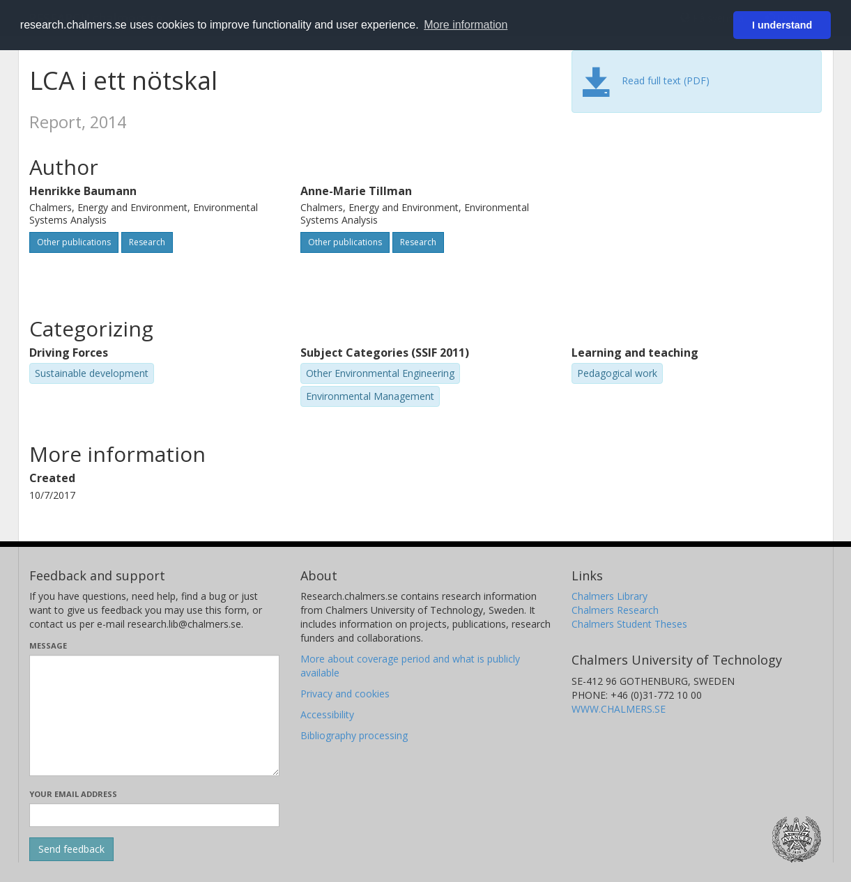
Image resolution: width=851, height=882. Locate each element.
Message (48, 645)
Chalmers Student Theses (629, 623)
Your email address (73, 794)
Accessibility (327, 714)
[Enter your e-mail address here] (154, 815)
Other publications (74, 242)
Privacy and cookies (345, 693)
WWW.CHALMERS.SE (619, 708)
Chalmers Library (609, 596)
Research (147, 242)
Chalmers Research (615, 610)
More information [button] (465, 25)
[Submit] (71, 849)
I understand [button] (782, 25)
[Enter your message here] (154, 715)
